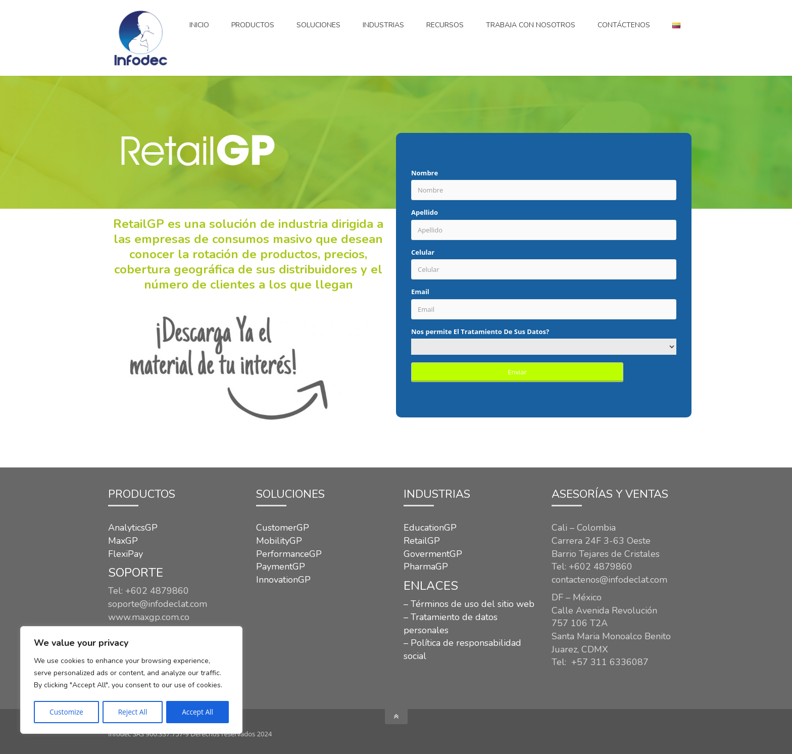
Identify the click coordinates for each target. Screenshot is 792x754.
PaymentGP (280, 566)
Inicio (199, 25)
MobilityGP (279, 541)
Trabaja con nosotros (530, 25)
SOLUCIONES (318, 25)
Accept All (198, 712)
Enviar (517, 371)
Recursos (445, 25)
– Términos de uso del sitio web (469, 604)
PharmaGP (426, 566)
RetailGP (422, 541)
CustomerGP (282, 528)
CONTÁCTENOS (624, 25)
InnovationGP (283, 580)
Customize (66, 712)
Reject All (132, 712)
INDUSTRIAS (383, 25)
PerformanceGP (289, 554)
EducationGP (430, 528)
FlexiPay (125, 554)
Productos (252, 25)
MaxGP (123, 541)
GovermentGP (433, 554)
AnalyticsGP (133, 528)
